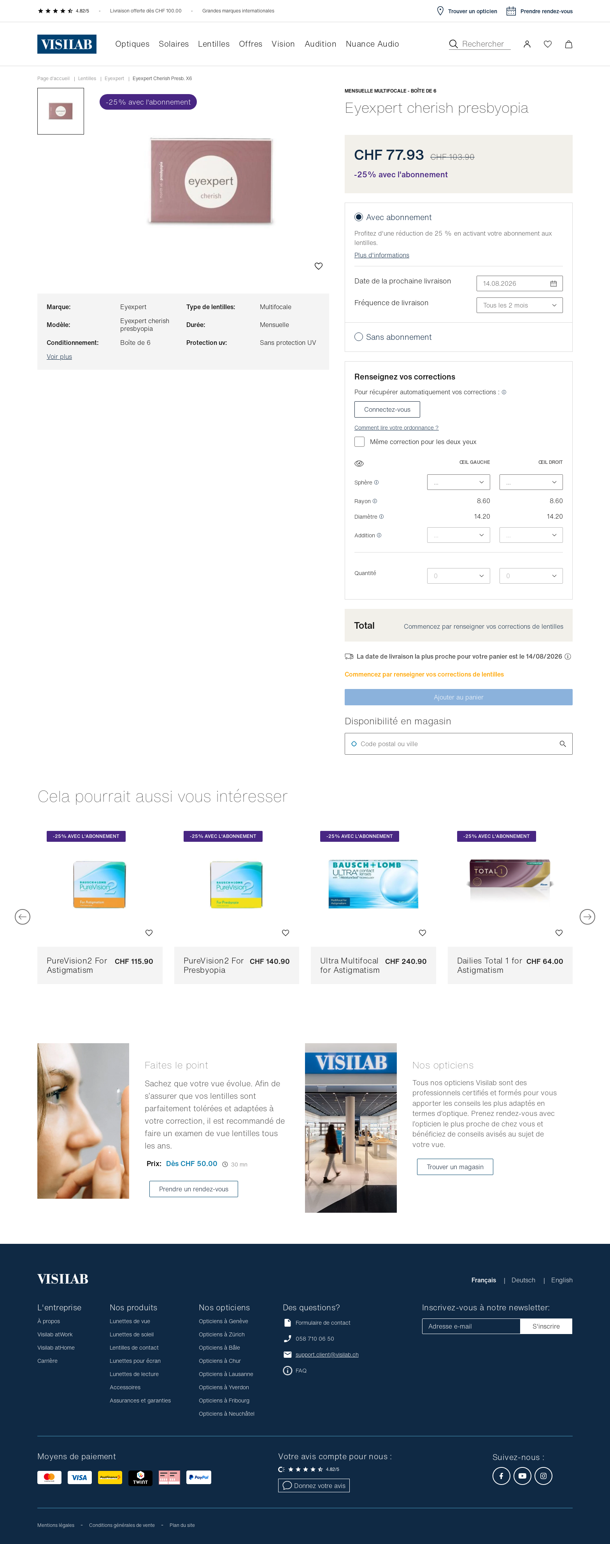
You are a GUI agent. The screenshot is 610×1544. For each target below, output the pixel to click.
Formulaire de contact (317, 1322)
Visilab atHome (56, 1347)
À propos (48, 1321)
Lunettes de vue (130, 1321)
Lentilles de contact (134, 1347)
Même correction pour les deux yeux (415, 442)
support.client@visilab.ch (327, 1354)
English (562, 1280)
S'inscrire (546, 1326)
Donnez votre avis (313, 1485)
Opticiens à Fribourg (224, 1400)
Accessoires (125, 1387)
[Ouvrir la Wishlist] (547, 44)
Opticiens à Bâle (219, 1347)
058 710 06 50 (315, 1338)
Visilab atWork (55, 1334)
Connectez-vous (387, 409)
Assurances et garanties (140, 1400)
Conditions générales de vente (122, 1525)
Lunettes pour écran (135, 1361)
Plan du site (182, 1525)
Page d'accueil (53, 78)
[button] (527, 44)
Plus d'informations (381, 255)
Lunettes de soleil (132, 1334)
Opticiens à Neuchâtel (226, 1413)
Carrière (47, 1361)
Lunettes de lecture (134, 1374)
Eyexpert (114, 78)
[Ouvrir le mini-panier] (568, 44)
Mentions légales (55, 1525)
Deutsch (524, 1280)
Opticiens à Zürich (222, 1334)
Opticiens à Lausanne (226, 1374)
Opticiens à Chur (220, 1361)
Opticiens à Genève (223, 1321)
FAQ (301, 1370)
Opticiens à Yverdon (224, 1387)
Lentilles (87, 78)
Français (485, 1280)
